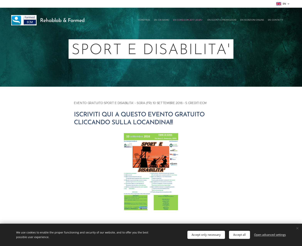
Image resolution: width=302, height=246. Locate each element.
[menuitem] (253, 20)
